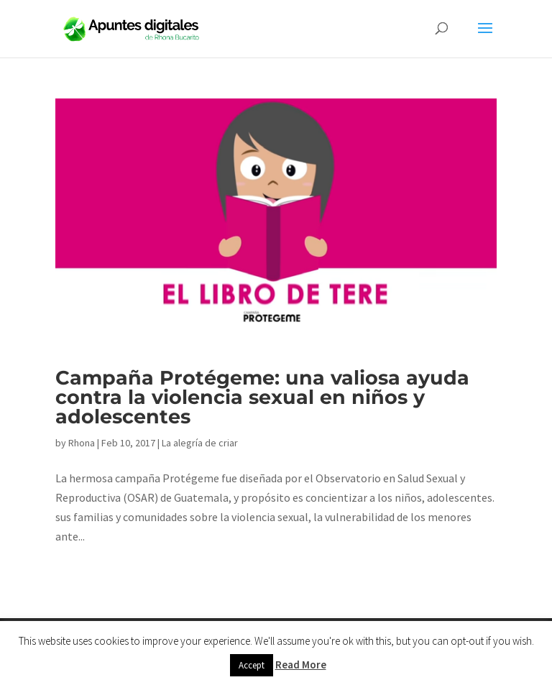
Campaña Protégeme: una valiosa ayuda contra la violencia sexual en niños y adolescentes (262, 397)
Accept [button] (251, 665)
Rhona (81, 442)
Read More (300, 664)
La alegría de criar (200, 442)
